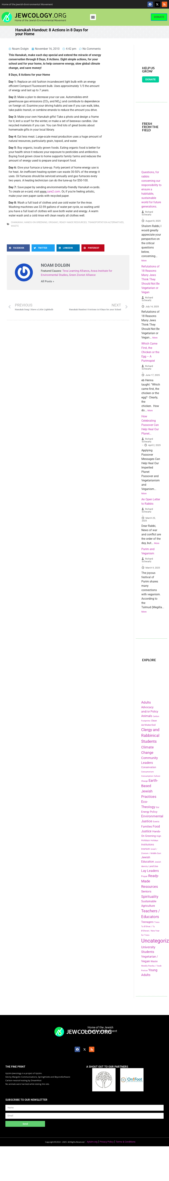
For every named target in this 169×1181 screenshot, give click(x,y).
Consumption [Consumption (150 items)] (147, 776)
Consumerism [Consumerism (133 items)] (147, 772)
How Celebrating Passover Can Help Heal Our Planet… (150, 425)
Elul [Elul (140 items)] (157, 807)
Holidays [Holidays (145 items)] (154, 840)
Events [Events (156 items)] (156, 821)
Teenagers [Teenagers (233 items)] (147, 922)
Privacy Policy (107, 1141)
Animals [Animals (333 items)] (146, 716)
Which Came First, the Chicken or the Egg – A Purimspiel (150, 352)
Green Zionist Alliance (82, 275)
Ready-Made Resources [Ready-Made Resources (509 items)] (150, 881)
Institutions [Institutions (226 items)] (147, 844)
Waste (15, 226)
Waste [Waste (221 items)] (154, 961)
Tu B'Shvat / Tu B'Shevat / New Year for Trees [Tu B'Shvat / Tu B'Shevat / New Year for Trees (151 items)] (150, 930)
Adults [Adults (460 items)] (146, 702)
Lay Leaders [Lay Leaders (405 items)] (150, 871)
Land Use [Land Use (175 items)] (153, 866)
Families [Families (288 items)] (146, 826)
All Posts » (47, 281)
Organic (53, 222)
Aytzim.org (92, 1141)
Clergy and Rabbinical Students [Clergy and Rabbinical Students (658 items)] (150, 736)
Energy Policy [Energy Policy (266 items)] (149, 811)
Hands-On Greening (35, 222)
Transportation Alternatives (106, 222)
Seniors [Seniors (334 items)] (146, 891)
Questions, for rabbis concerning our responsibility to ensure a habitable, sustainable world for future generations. (151, 189)
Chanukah (17, 222)
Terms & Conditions (125, 1141)
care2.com (53, 191)
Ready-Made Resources (73, 222)
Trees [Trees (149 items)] (156, 922)
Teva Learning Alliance (75, 270)
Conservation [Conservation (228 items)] (148, 767)
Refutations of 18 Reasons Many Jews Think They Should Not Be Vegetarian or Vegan (150, 279)
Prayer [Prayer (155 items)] (144, 876)
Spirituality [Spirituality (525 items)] (149, 896)
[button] (93, 17)
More (144, 260)
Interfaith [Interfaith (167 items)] (145, 849)
